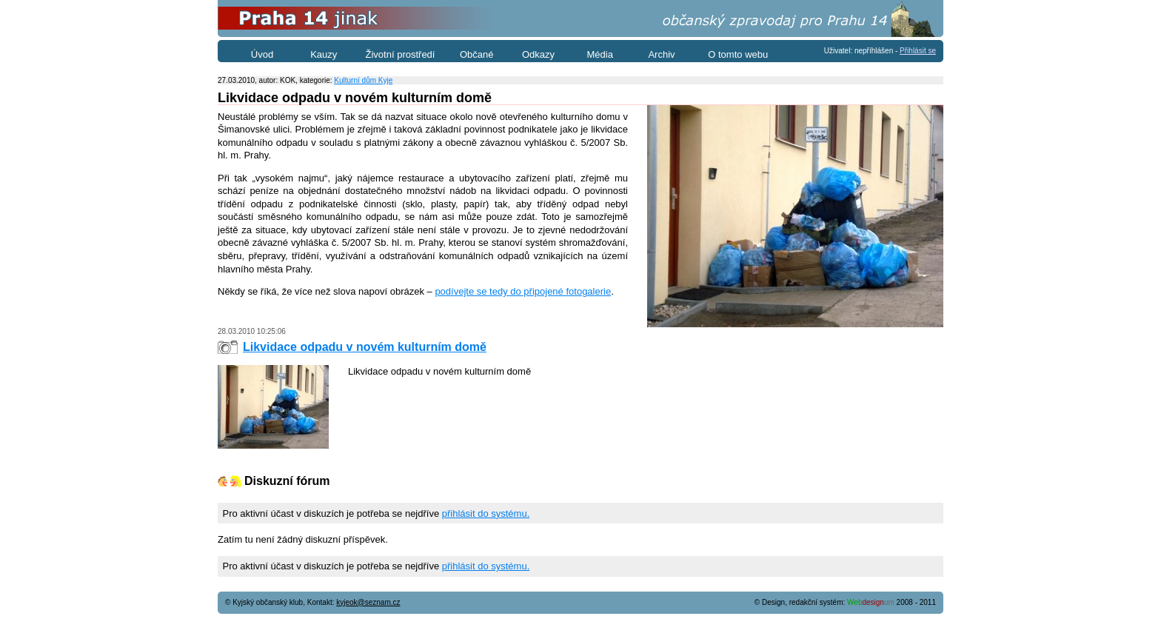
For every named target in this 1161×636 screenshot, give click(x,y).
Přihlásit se (918, 51)
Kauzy (323, 54)
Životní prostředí (400, 54)
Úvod (262, 54)
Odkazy (538, 54)
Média (600, 54)
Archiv (661, 54)
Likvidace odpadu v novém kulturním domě (364, 347)
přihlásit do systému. (486, 513)
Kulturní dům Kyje (363, 80)
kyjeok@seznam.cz (368, 602)
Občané (477, 54)
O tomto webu (738, 54)
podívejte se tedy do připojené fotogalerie (523, 291)
